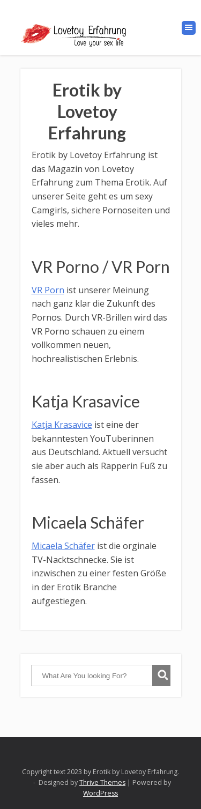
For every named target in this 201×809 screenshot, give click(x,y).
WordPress (100, 793)
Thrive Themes (102, 782)
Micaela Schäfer (63, 546)
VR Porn (48, 290)
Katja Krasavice (62, 425)
